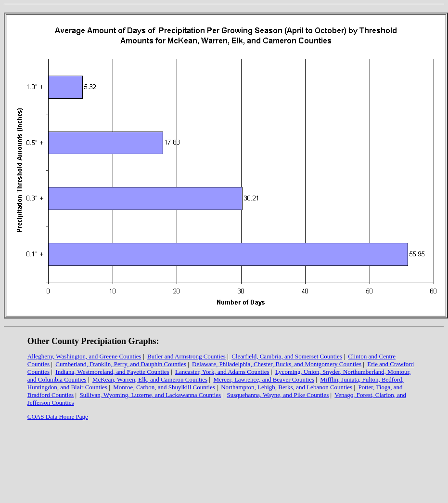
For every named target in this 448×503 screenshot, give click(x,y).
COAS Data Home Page (57, 416)
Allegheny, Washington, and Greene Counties (84, 356)
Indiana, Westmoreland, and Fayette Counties (112, 371)
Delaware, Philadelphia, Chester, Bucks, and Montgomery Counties (276, 364)
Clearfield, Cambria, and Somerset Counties (286, 356)
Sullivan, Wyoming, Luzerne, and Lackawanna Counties (150, 394)
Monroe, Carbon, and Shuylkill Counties (164, 387)
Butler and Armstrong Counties (186, 356)
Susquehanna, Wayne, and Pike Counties (278, 394)
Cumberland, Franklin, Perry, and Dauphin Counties (120, 364)
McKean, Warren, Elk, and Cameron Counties (149, 379)
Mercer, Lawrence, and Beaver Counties (263, 379)
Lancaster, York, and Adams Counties (222, 371)
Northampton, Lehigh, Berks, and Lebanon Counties (286, 387)
